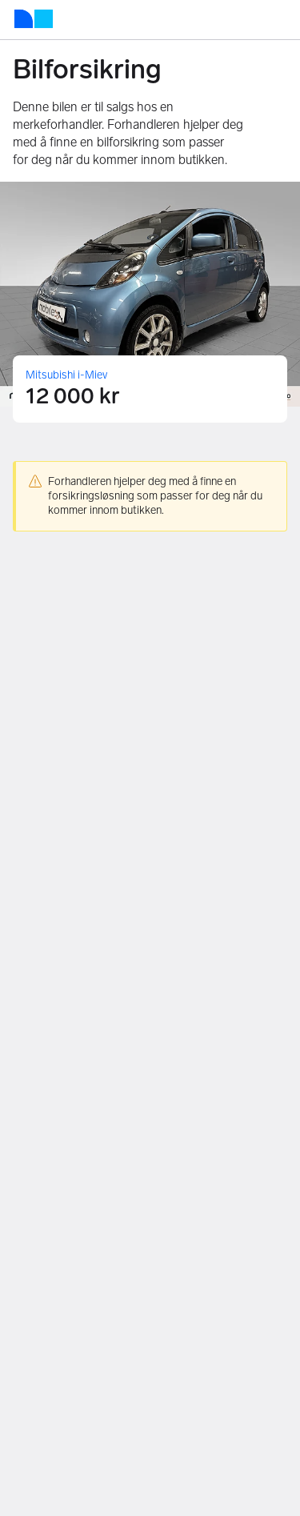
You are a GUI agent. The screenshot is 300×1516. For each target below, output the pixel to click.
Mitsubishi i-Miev (66, 375)
